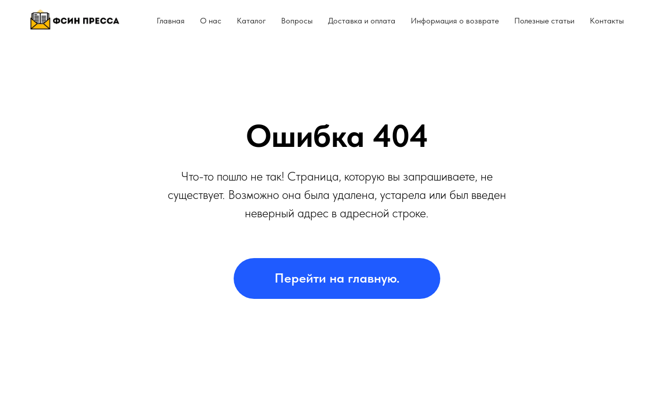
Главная (171, 21)
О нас (210, 21)
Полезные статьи (544, 21)
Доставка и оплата (361, 21)
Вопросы (297, 21)
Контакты (607, 21)
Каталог (251, 21)
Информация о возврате (455, 21)
